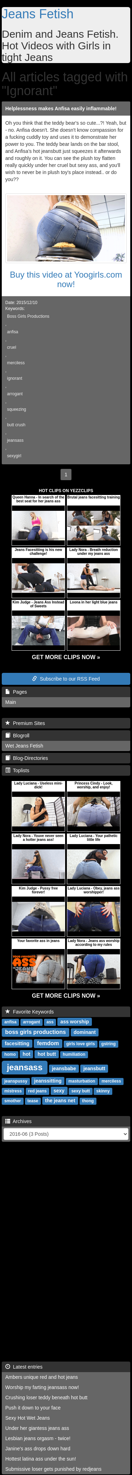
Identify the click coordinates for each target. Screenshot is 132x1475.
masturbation (81, 1081)
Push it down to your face (33, 1408)
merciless (16, 362)
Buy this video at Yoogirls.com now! (66, 279)
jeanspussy (15, 1081)
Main (10, 702)
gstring (108, 1043)
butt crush (16, 424)
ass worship (75, 1021)
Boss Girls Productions (28, 316)
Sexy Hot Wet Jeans (27, 1418)
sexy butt (80, 1091)
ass (50, 1022)
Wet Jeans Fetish (24, 746)
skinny (103, 1091)
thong (88, 1100)
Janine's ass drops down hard (37, 1448)
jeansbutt (94, 1068)
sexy (59, 1090)
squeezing (16, 409)
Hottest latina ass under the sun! (40, 1459)
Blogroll (17, 735)
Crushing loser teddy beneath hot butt (46, 1397)
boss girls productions (35, 1032)
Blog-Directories (26, 758)
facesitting (17, 1043)
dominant (85, 1032)
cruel (11, 347)
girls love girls (80, 1043)
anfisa (12, 331)
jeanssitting (48, 1081)
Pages (16, 692)
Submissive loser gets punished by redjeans (53, 1469)
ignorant (14, 378)
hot (26, 1054)
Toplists (17, 770)
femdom (48, 1043)
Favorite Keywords (29, 1012)
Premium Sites (25, 723)
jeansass (15, 440)
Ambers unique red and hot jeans (41, 1377)
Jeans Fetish (38, 14)
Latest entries (24, 1367)
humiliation (74, 1054)
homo (10, 1054)
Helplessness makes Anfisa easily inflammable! (61, 108)
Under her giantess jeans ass (37, 1428)
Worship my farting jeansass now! (42, 1387)
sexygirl (14, 455)
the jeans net (60, 1100)
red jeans (37, 1091)
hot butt (47, 1054)
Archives (18, 1121)
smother (12, 1100)
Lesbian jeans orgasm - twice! (37, 1438)
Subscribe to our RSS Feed (66, 679)
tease (32, 1100)
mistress (12, 1091)
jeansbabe (64, 1068)
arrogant (15, 393)
